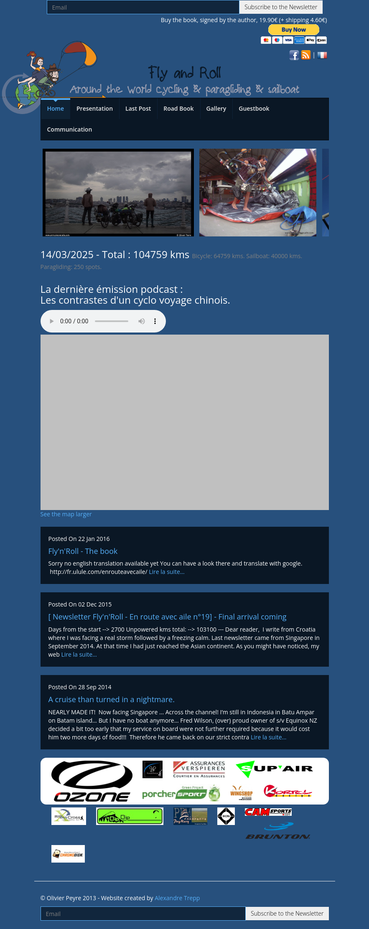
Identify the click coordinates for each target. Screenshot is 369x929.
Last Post (138, 108)
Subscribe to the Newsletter (280, 7)
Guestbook (254, 108)
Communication (69, 129)
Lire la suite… (167, 572)
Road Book (178, 108)
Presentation (94, 108)
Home (55, 108)
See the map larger (66, 514)
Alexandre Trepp (177, 898)
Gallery (216, 108)
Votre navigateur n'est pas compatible (103, 321)
